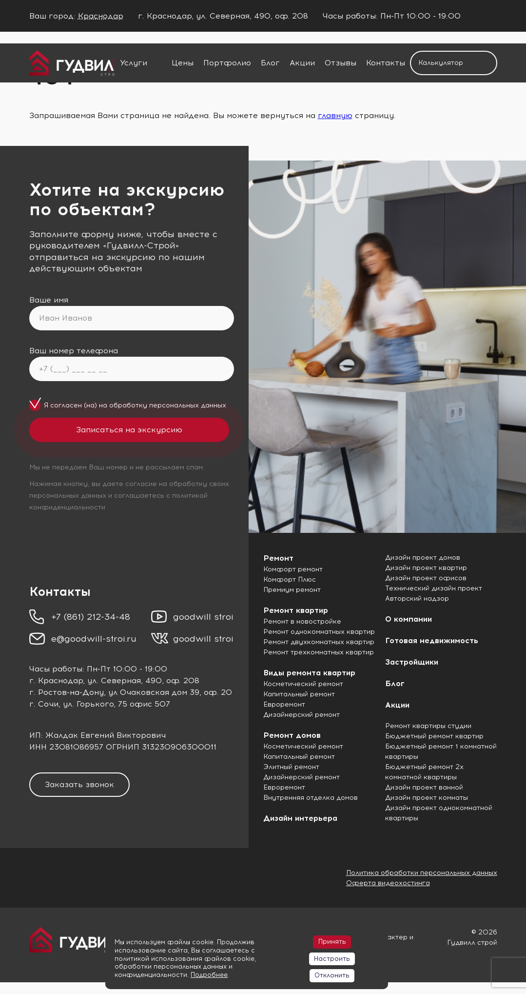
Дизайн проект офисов (426, 578)
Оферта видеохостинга (388, 883)
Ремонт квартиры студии (428, 726)
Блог (270, 62)
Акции (302, 62)
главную (335, 115)
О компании (408, 619)
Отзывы (340, 62)
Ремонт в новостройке (302, 621)
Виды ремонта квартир (309, 672)
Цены (183, 62)
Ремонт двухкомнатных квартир (318, 642)
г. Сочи (43, 704)
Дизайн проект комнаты (426, 797)
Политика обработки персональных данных (421, 873)
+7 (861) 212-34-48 (90, 616)
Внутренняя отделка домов (310, 797)
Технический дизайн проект (433, 588)
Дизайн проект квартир (426, 568)
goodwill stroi (203, 616)
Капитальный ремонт (299, 694)
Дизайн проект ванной (424, 787)
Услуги (133, 62)
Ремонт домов (292, 735)
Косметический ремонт (303, 684)
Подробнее (209, 974)
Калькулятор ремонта (440, 67)
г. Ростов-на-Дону (66, 692)
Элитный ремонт (291, 767)
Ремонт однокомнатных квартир (319, 632)
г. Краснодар (56, 680)
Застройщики (411, 662)
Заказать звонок (79, 784)
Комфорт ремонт (293, 569)
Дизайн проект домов (422, 557)
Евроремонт (284, 704)
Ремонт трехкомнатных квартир (318, 652)
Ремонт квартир (295, 610)
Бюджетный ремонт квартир (434, 736)
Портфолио (227, 62)
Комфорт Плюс (289, 579)
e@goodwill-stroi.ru (93, 638)
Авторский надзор (417, 598)
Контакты (385, 62)
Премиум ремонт (292, 590)
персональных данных (187, 405)
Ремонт (278, 558)
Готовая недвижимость (431, 640)
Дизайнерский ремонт (301, 714)
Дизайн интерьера (300, 818)
